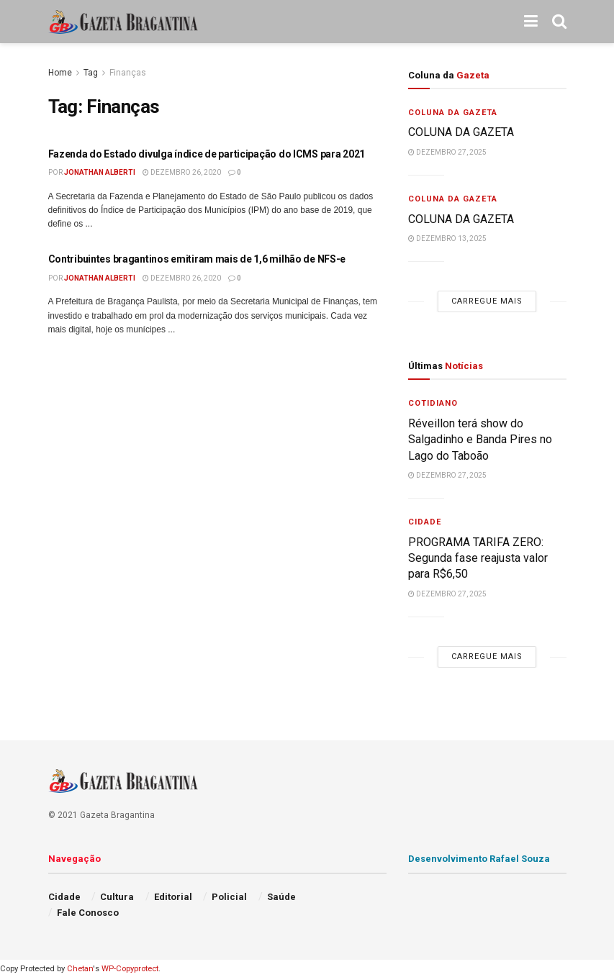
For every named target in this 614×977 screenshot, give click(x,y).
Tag (90, 73)
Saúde (281, 896)
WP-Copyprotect (129, 968)
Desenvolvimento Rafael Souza (479, 858)
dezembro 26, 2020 (182, 172)
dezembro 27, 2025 (447, 152)
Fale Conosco (88, 912)
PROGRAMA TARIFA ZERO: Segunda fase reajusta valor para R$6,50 (478, 558)
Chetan (80, 968)
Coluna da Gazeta (452, 112)
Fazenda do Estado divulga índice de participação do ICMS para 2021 (207, 154)
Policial (229, 896)
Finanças (127, 73)
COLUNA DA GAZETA (462, 132)
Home (60, 73)
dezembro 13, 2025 (447, 238)
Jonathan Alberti (99, 172)
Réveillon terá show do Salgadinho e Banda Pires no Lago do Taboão (480, 440)
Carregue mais (487, 301)
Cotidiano (433, 403)
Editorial (173, 896)
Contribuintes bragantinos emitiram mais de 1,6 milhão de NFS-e (197, 259)
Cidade (424, 522)
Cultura (117, 896)
